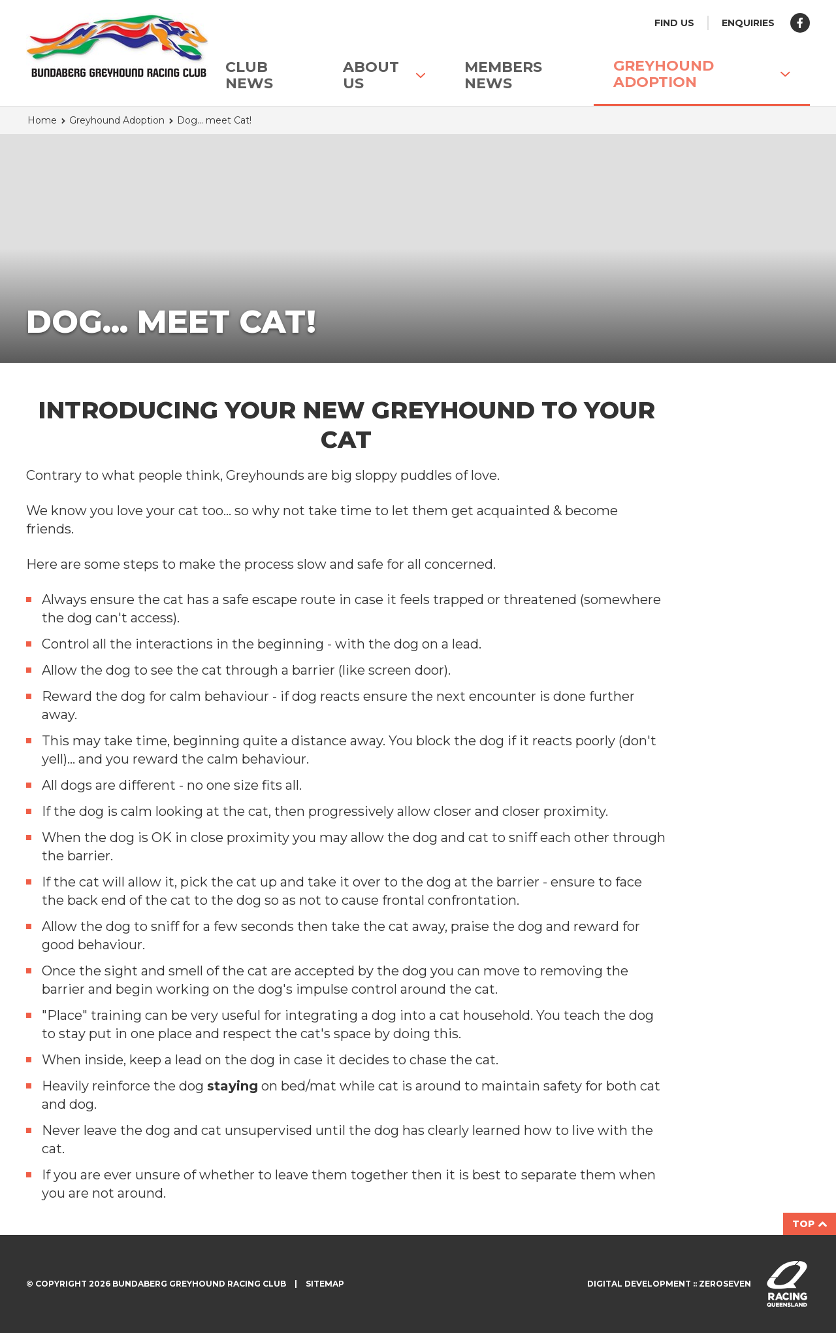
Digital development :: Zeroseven (669, 1284)
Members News (503, 75)
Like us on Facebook (800, 23)
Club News (249, 75)
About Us (384, 75)
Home (42, 120)
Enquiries (748, 23)
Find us (674, 23)
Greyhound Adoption (701, 74)
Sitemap (325, 1284)
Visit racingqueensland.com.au (787, 1284)
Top (809, 1224)
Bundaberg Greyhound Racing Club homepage (101, 45)
